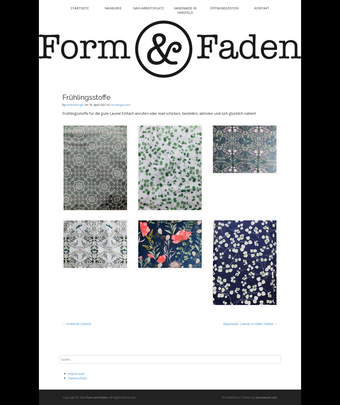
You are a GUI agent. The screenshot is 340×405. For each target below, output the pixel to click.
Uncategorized (120, 105)
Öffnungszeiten (224, 8)
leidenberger (75, 105)
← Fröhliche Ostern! (76, 324)
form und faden (97, 397)
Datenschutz (77, 378)
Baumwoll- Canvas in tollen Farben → (250, 324)
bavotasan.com (266, 397)
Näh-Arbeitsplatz (148, 8)
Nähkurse (113, 8)
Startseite (80, 8)
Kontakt (261, 8)
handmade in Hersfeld (185, 10)
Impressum (76, 374)
